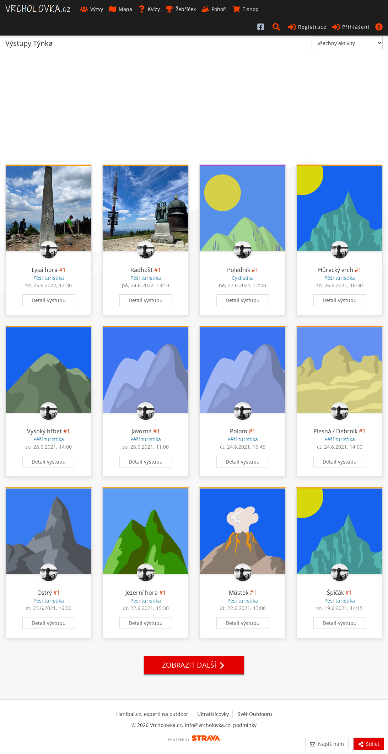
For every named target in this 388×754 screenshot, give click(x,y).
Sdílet (368, 743)
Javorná (141, 431)
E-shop (245, 9)
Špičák (335, 593)
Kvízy (149, 9)
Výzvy (91, 9)
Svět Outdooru (255, 714)
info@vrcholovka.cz (207, 725)
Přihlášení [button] (351, 27)
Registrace (307, 27)
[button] (277, 27)
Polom (238, 431)
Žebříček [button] (181, 9)
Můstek (238, 593)
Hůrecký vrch (335, 270)
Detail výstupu (49, 300)
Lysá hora (45, 270)
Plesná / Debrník (335, 431)
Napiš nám (327, 743)
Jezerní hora (141, 593)
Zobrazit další (194, 665)
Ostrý (44, 593)
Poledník (238, 270)
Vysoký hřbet (44, 431)
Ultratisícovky (213, 714)
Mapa (120, 9)
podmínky (245, 725)
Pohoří (214, 9)
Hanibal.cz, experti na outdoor (152, 714)
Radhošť (141, 270)
